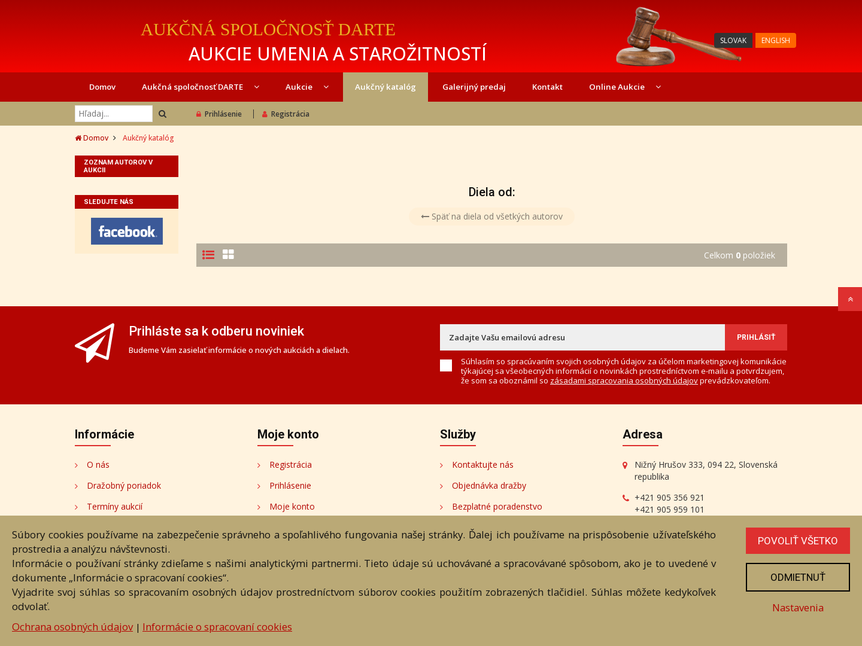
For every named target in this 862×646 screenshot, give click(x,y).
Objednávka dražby (489, 485)
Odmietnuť (797, 577)
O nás (98, 464)
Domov (102, 86)
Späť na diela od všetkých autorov (492, 216)
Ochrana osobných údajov (72, 626)
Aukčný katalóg (385, 86)
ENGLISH (775, 40)
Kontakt (547, 86)
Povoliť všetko (798, 541)
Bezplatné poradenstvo (497, 506)
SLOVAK (733, 40)
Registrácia (285, 113)
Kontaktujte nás (483, 464)
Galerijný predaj (474, 86)
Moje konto (292, 506)
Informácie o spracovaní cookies (217, 626)
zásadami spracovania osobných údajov (624, 380)
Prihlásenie (219, 113)
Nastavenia (798, 607)
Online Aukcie (625, 86)
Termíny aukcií (114, 506)
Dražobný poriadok (124, 485)
